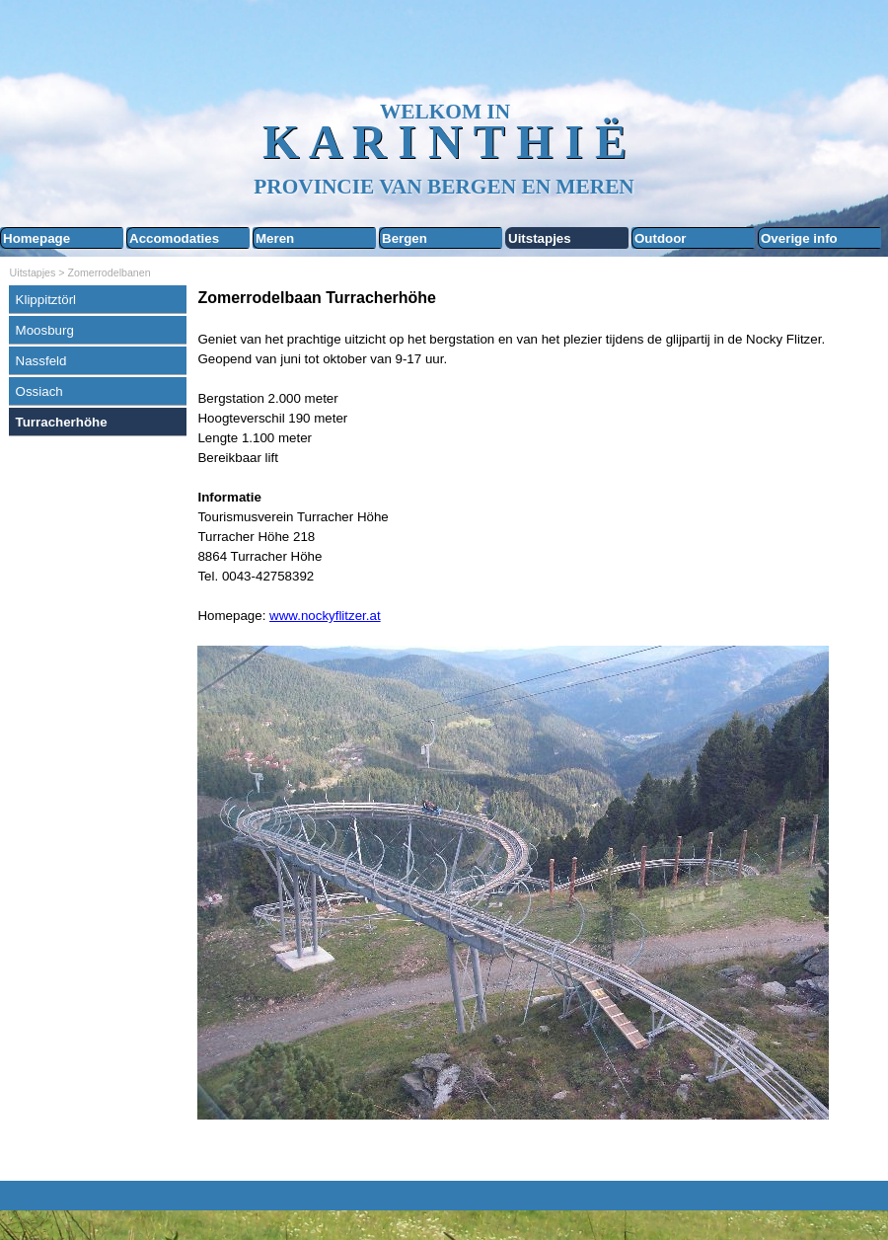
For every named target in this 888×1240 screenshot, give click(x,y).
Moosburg (45, 330)
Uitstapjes (539, 238)
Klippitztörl (46, 299)
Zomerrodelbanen (109, 272)
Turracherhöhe (62, 422)
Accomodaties (174, 238)
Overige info (799, 238)
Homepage (36, 238)
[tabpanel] (537, 729)
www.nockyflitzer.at (325, 615)
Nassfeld (41, 360)
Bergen (404, 238)
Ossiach (39, 391)
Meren (275, 238)
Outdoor (660, 238)
